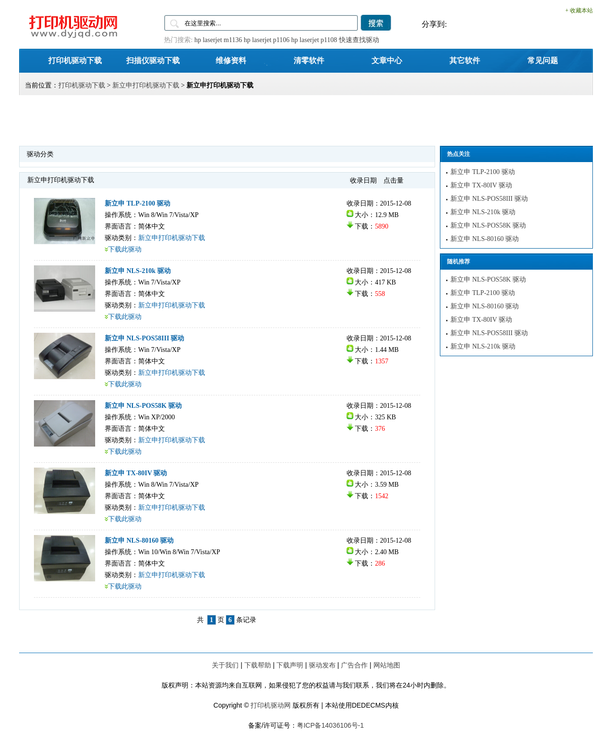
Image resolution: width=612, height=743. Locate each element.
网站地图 (386, 665)
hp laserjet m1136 (218, 40)
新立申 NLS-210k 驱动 (138, 270)
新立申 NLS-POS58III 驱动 (144, 338)
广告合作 (354, 665)
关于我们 (225, 665)
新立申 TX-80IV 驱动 (136, 473)
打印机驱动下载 (75, 60)
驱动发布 (322, 665)
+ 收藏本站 (579, 10)
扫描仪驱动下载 (153, 60)
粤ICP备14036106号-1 (330, 725)
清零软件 (309, 60)
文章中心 (387, 60)
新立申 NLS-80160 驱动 (139, 540)
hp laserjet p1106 (267, 40)
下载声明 (289, 665)
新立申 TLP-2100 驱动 (137, 203)
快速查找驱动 (359, 40)
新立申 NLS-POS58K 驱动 (143, 405)
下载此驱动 (125, 249)
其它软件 (464, 60)
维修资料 (231, 60)
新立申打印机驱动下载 (145, 85)
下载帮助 (257, 665)
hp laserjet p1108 (314, 40)
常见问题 (542, 60)
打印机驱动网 (271, 705)
